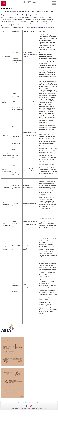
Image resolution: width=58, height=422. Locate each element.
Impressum (22, 408)
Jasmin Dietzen (17, 15)
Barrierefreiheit (31, 408)
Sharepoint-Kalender (39, 27)
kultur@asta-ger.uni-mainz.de (31, 15)
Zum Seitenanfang (41, 408)
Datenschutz (14, 408)
